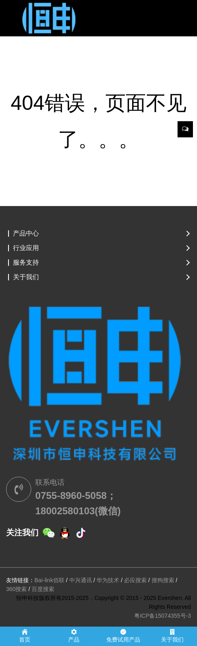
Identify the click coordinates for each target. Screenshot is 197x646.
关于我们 (26, 277)
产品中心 (26, 233)
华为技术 (107, 580)
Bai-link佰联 (49, 580)
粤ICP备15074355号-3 (162, 615)
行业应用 (26, 248)
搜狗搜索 (163, 580)
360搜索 (16, 589)
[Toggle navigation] (17, 16)
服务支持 (26, 262)
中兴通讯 (80, 580)
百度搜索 (43, 589)
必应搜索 (135, 580)
